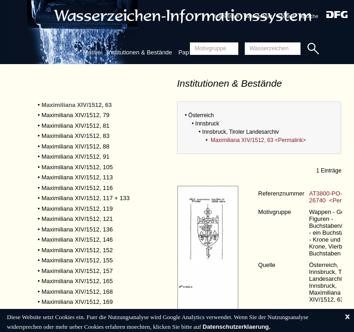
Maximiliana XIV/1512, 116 (77, 187)
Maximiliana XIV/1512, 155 (77, 260)
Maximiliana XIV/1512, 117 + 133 (85, 198)
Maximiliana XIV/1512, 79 (75, 115)
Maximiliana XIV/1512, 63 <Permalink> (258, 140)
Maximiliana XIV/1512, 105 (77, 167)
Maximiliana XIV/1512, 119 (77, 208)
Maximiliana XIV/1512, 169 (77, 301)
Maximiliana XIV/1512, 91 (75, 156)
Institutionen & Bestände (139, 52)
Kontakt (286, 16)
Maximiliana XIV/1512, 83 (75, 135)
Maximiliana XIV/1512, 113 (77, 177)
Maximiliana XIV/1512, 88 (75, 146)
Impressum (226, 16)
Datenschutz (258, 16)
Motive (91, 52)
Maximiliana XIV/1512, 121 (77, 218)
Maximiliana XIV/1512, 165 (77, 281)
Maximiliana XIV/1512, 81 (75, 125)
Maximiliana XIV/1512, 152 (77, 250)
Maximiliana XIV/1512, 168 (77, 291)
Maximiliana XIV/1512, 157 (77, 270)
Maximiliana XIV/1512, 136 (77, 229)
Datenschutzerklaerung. (237, 326)
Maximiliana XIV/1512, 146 (77, 239)
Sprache (309, 16)
